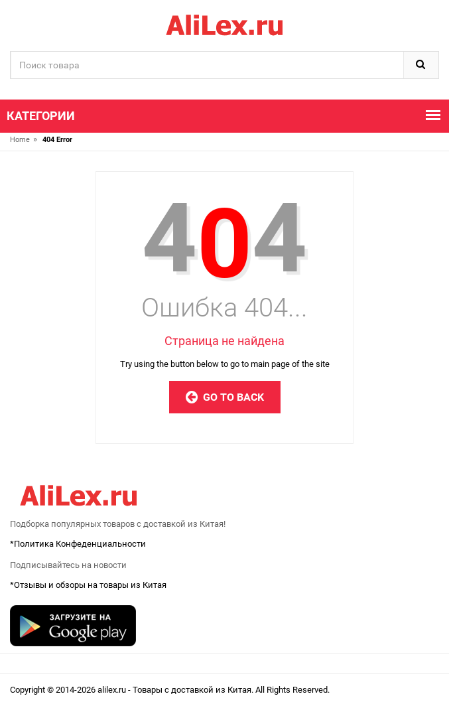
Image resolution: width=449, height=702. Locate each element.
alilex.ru (112, 690)
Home (20, 139)
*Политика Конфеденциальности (78, 544)
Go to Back (225, 397)
